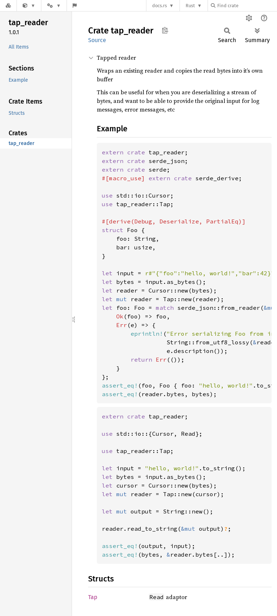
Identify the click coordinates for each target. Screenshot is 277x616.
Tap (92, 597)
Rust (190, 5)
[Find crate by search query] (247, 5)
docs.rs (159, 5)
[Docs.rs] (8, 5)
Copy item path (165, 30)
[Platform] (54, 5)
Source (97, 40)
